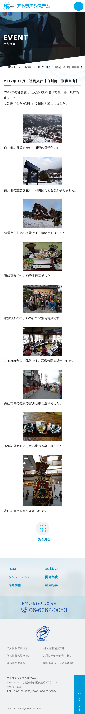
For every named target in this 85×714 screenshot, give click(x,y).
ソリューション (19, 577)
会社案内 (51, 569)
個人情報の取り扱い (19, 655)
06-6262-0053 (48, 610)
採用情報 (15, 585)
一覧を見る (42, 531)
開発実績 (51, 577)
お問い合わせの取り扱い (57, 655)
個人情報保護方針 (53, 648)
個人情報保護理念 (17, 648)
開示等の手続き (16, 663)
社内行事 (26, 67)
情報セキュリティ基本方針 (59, 663)
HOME (11, 67)
